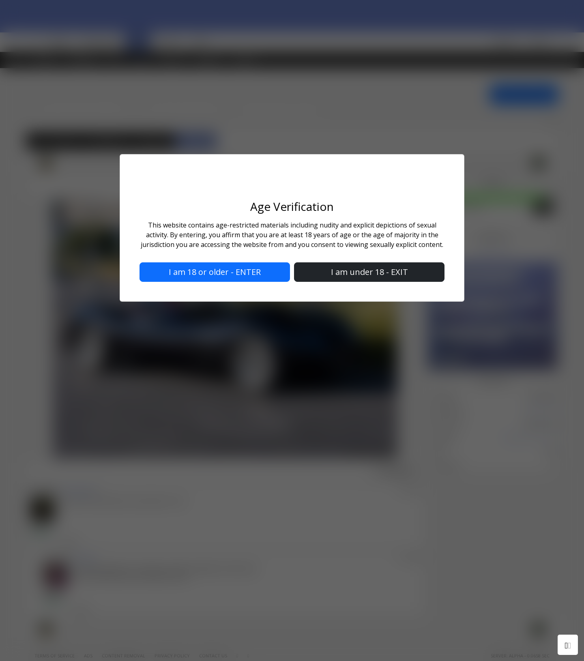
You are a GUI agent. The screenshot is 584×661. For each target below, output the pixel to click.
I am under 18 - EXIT (369, 271)
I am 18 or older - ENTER (215, 271)
